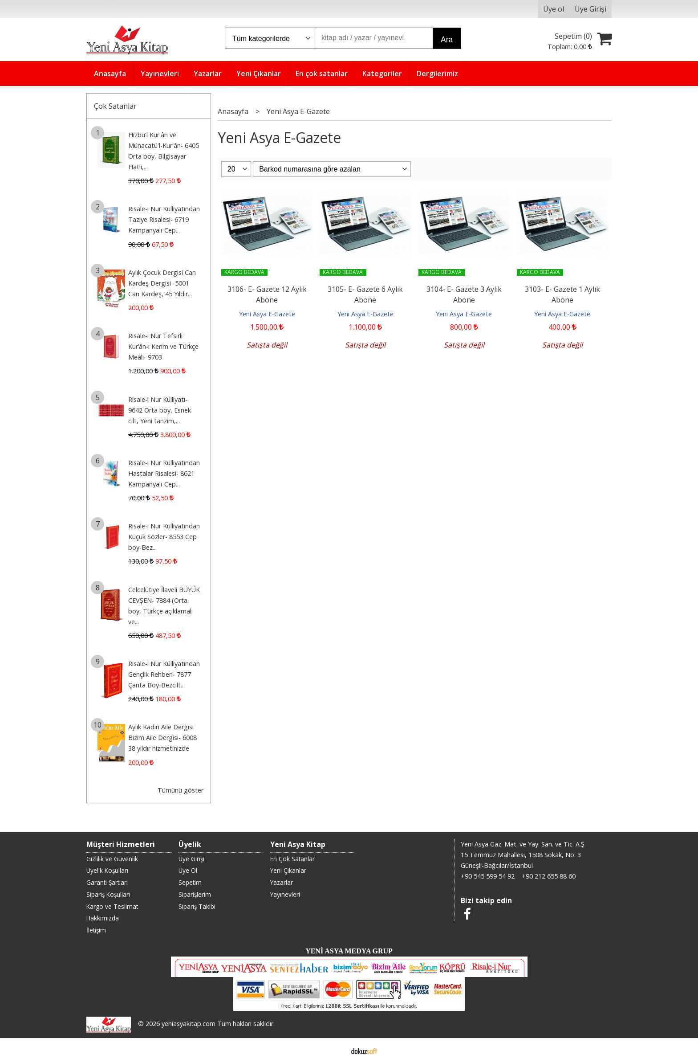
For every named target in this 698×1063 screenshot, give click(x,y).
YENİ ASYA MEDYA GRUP (349, 951)
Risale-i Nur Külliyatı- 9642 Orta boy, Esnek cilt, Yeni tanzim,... (159, 410)
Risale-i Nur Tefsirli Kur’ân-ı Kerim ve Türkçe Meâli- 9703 (163, 346)
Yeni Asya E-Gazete (267, 314)
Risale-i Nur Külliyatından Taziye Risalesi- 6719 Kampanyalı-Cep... (164, 219)
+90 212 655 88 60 (549, 876)
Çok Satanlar (115, 106)
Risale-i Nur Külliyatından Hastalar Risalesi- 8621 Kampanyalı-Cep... (164, 473)
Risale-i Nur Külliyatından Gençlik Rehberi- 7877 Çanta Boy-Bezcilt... (164, 674)
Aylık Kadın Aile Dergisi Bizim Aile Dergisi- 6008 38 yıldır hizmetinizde (162, 737)
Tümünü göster (180, 790)
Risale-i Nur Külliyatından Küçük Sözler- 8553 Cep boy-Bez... (164, 537)
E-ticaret (335, 1050)
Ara (447, 39)
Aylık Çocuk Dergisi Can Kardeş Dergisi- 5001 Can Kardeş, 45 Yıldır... (162, 283)
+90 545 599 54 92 (488, 876)
